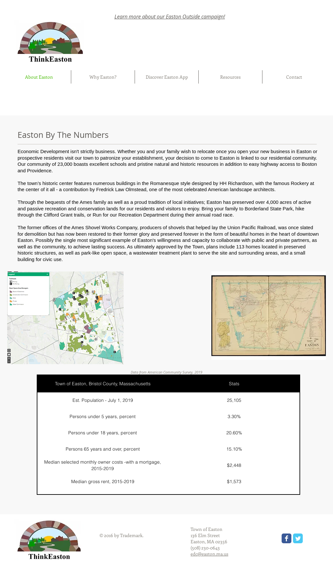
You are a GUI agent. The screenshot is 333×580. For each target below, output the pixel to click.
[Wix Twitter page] (298, 538)
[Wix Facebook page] (286, 538)
